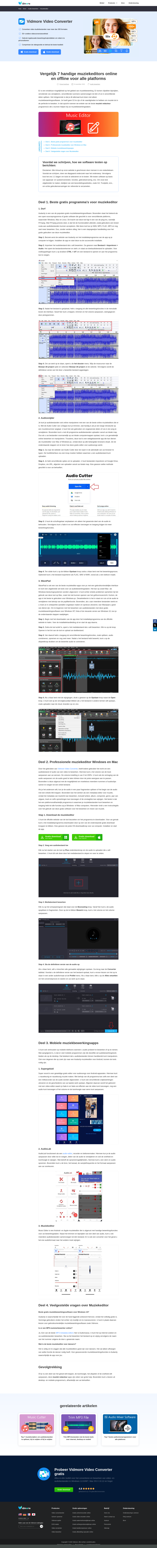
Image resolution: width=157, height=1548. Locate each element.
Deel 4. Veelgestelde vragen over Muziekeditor (62, 151)
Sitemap (106, 1528)
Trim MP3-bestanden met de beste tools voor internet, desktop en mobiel (78, 1438)
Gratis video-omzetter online (81, 1516)
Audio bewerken (33, 9)
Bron (123, 3)
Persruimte (107, 1524)
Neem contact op (109, 1516)
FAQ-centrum (127, 1516)
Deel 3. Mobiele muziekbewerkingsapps (59, 148)
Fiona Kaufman (63, 84)
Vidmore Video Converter (49, 21)
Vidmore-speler (56, 1520)
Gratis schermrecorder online (81, 1513)
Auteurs (106, 1520)
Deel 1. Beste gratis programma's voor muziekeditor (63, 142)
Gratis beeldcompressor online (82, 1528)
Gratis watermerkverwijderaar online (83, 1520)
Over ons (107, 1513)
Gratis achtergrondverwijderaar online (84, 1524)
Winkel (102, 3)
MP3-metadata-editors (65, 1333)
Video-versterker (57, 1528)
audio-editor (67, 1154)
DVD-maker (55, 1524)
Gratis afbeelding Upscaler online (82, 1532)
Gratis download (28, 51)
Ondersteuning (134, 3)
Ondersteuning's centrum (131, 1513)
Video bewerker (56, 1532)
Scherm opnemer (57, 1516)
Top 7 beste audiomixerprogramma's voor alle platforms (120, 1438)
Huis (19, 9)
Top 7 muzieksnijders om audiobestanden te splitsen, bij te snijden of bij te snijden (37, 1438)
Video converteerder (58, 1513)
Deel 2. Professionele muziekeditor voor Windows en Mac (65, 145)
